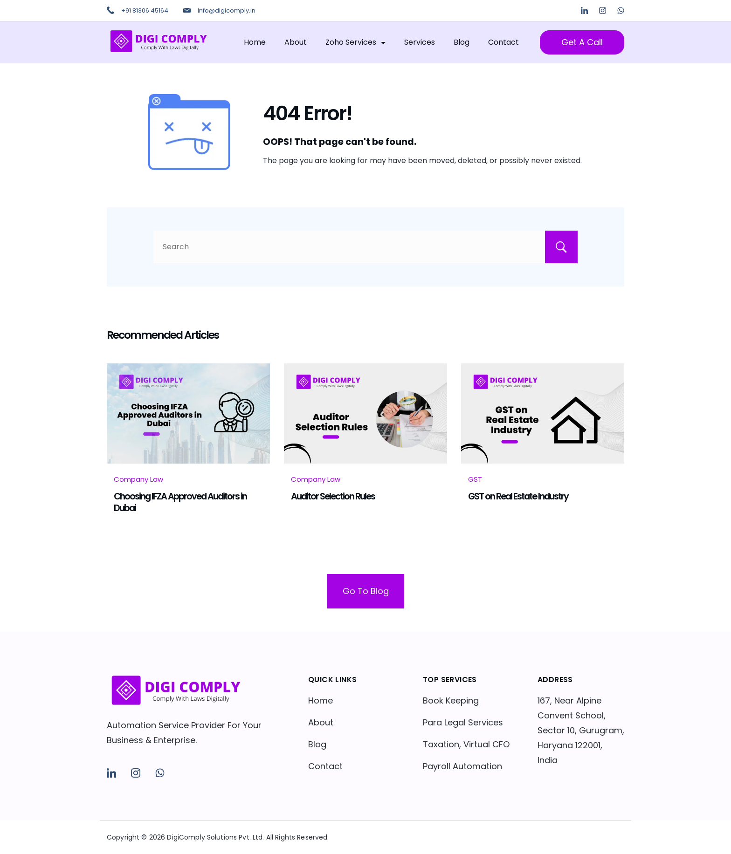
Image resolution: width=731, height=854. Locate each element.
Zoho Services (355, 42)
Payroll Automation (462, 766)
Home (255, 42)
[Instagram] (602, 10)
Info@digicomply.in (226, 10)
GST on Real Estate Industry (518, 496)
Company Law (138, 479)
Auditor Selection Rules (333, 496)
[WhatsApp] (620, 10)
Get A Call (582, 42)
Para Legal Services (463, 722)
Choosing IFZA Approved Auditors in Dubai (180, 502)
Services (419, 42)
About (295, 42)
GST (475, 479)
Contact (503, 42)
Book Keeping (451, 700)
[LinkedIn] (584, 10)
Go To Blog (366, 591)
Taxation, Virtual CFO (466, 744)
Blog (461, 42)
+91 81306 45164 (144, 10)
